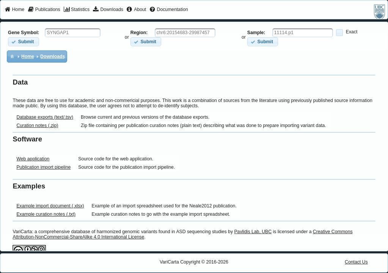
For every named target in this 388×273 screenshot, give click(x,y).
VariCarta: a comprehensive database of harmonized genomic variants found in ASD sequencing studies (119, 231)
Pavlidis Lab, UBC (253, 231)
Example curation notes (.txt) (45, 214)
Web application (32, 159)
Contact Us (356, 262)
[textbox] (73, 32)
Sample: (256, 32)
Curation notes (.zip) (37, 125)
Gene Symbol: (23, 32)
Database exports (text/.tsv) (44, 117)
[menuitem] (14, 10)
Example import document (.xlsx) (50, 206)
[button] (23, 41)
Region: (139, 32)
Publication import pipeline (43, 167)
